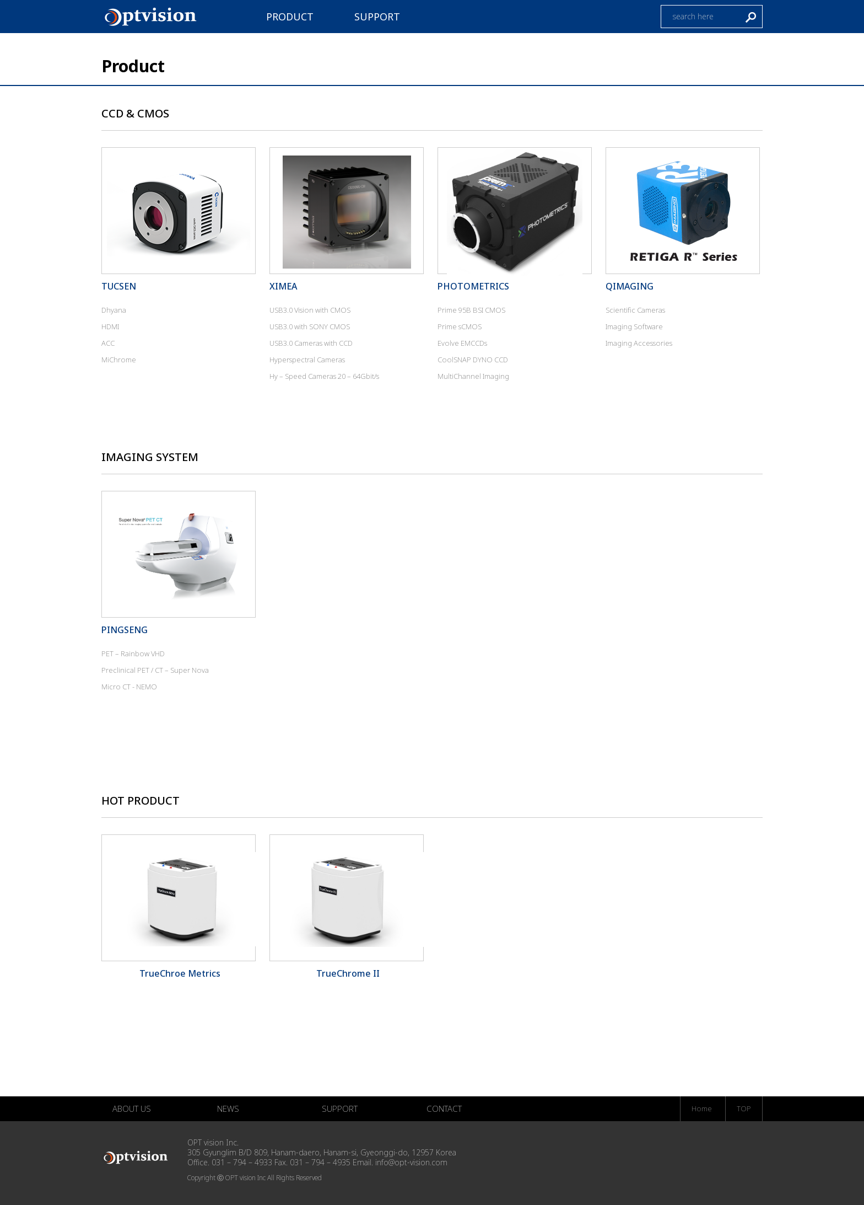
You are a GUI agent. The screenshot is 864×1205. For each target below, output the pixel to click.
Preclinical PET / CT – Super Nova (155, 670)
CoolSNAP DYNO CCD (473, 360)
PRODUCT (290, 16)
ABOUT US (131, 1108)
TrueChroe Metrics (179, 973)
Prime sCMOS (460, 326)
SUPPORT (377, 16)
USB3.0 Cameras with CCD (311, 343)
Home (702, 1108)
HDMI (110, 326)
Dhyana (113, 310)
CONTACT (444, 1108)
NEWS (228, 1108)
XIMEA (283, 286)
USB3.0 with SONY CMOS (309, 326)
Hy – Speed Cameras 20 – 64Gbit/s (324, 376)
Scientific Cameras (635, 310)
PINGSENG (124, 630)
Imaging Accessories (639, 343)
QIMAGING (630, 286)
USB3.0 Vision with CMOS (309, 310)
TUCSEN (118, 286)
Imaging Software (634, 326)
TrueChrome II (348, 973)
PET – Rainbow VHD (133, 653)
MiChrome (118, 360)
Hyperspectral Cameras (307, 360)
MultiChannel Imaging (473, 376)
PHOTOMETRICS (473, 286)
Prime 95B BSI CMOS (471, 310)
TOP (744, 1108)
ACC (108, 343)
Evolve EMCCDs (462, 343)
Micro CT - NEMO (129, 687)
